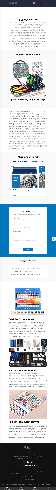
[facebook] (24, 462)
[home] (13, 3)
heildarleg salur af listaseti (18, 274)
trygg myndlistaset (16, 271)
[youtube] (32, 462)
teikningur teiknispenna (17, 268)
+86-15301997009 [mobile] (29, 476)
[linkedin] (28, 462)
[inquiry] (54, 239)
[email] (29, 479)
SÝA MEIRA (13, 195)
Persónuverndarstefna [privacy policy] (6, 486)
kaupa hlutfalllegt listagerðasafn (35, 268)
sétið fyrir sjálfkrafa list (34, 274)
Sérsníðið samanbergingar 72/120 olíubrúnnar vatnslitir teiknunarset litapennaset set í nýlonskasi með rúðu (28, 100)
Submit (28, 249)
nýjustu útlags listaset (30, 271)
